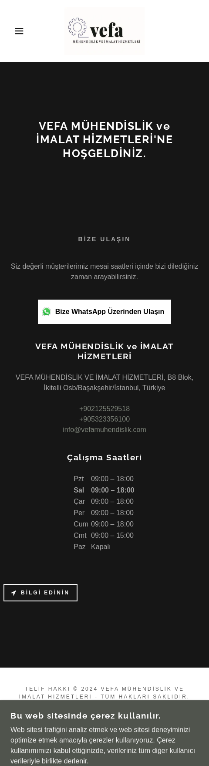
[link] (104, 31)
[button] (15, 31)
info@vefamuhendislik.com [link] (104, 429)
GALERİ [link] (105, 731)
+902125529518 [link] (104, 408)
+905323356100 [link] (104, 419)
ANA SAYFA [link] (105, 720)
